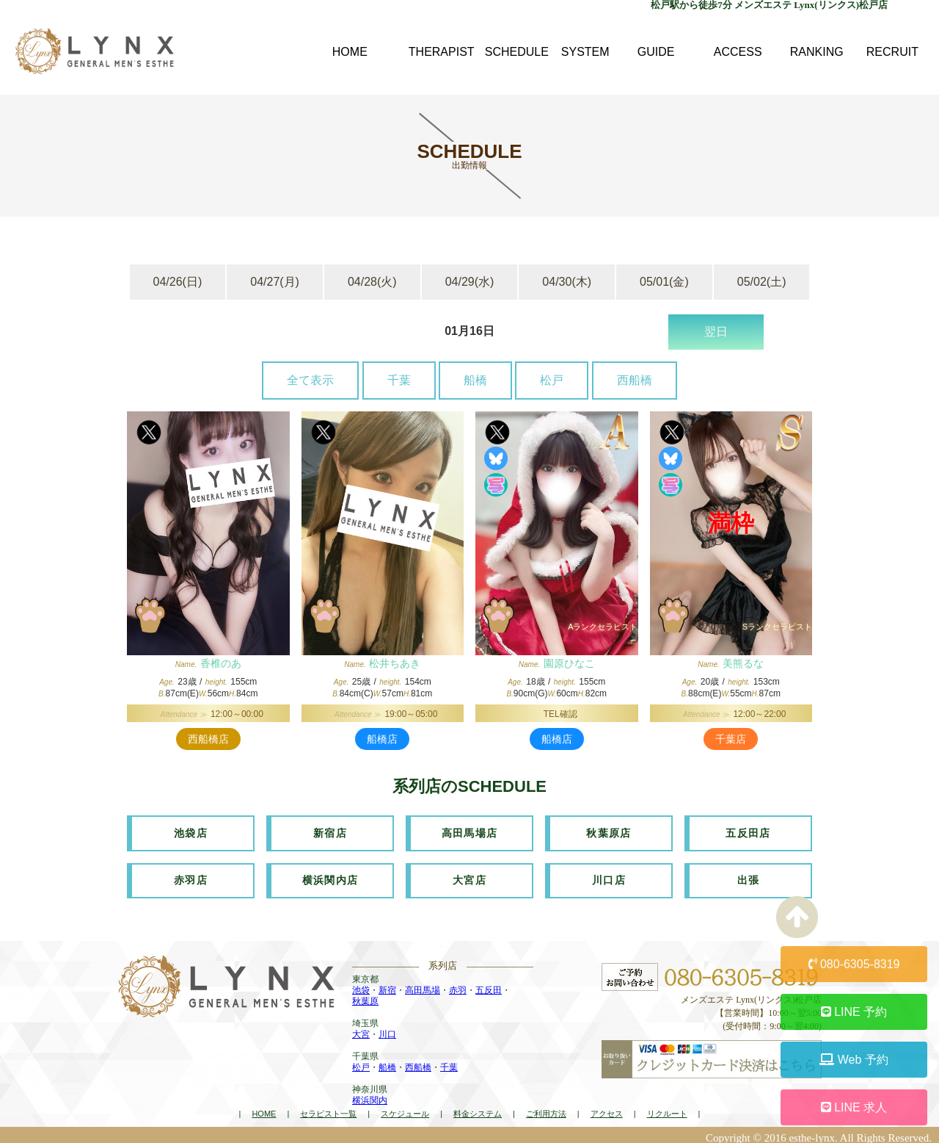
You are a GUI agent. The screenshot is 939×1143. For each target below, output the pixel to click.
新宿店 (330, 831)
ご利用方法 (546, 1108)
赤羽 (458, 985)
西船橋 (634, 380)
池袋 (361, 985)
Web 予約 (853, 1059)
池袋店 (191, 831)
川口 (387, 1029)
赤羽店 (191, 876)
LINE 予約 (854, 1012)
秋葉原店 (609, 831)
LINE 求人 (854, 1107)
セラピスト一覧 (328, 1108)
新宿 (387, 985)
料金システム (477, 1108)
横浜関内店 (330, 876)
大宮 (361, 1029)
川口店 (609, 876)
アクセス (607, 1108)
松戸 (551, 380)
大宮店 (469, 876)
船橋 (475, 380)
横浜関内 (369, 1095)
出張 (748, 876)
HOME (264, 1108)
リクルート (667, 1108)
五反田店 (748, 831)
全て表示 (310, 380)
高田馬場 (422, 985)
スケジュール (405, 1108)
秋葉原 (365, 996)
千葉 (399, 380)
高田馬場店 (470, 831)
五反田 (488, 985)
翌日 (716, 331)
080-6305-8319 (854, 964)
